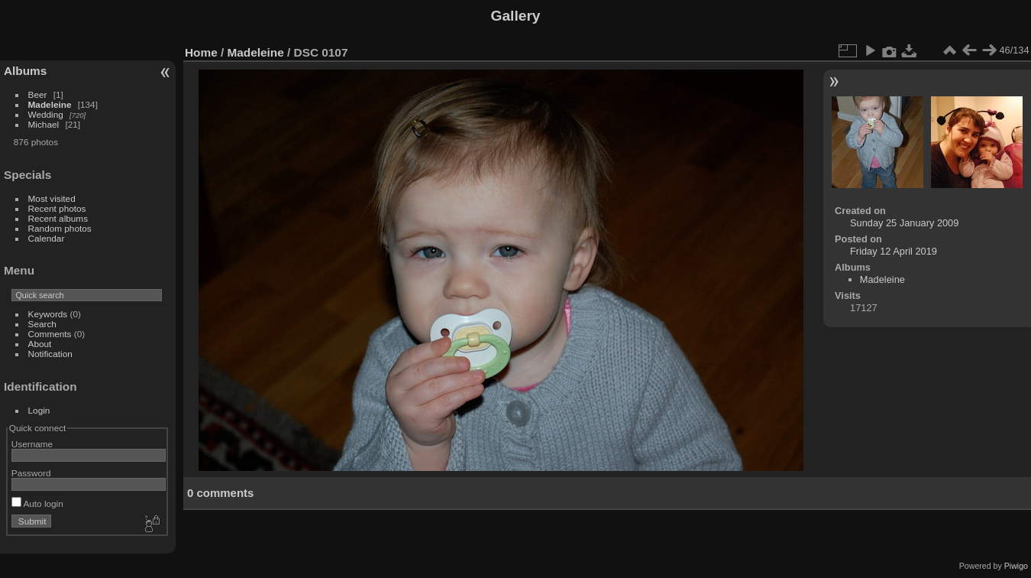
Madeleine (50, 104)
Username (32, 444)
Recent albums (58, 218)
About (40, 344)
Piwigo (1016, 565)
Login (39, 410)
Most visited (52, 198)
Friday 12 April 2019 (893, 251)
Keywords (48, 314)
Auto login (37, 503)
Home (201, 52)
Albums (25, 70)
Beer (37, 94)
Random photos (60, 228)
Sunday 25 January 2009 (904, 223)
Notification (50, 354)
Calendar (46, 238)
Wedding (45, 114)
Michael (44, 124)
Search (42, 324)
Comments (50, 334)
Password (31, 473)
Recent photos (57, 208)
